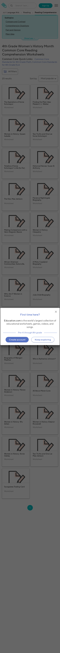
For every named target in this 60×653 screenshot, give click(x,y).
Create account (17, 339)
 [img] (56, 312)
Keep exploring (43, 339)
